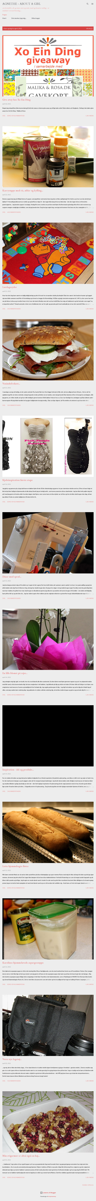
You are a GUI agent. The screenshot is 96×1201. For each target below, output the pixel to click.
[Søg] (87, 3)
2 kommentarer (14, 309)
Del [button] (3, 116)
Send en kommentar (16, 116)
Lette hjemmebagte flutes (15, 866)
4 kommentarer (14, 212)
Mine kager (36, 18)
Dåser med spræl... (11, 576)
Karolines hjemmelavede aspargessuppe (23, 962)
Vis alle (89, 28)
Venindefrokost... (11, 383)
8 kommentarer (14, 1081)
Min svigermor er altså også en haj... (21, 1155)
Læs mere (90, 116)
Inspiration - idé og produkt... (18, 769)
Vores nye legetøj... (12, 1059)
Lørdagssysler (9, 287)
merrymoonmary (52, 1196)
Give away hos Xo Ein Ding (16, 99)
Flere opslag (88, 1185)
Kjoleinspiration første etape (17, 480)
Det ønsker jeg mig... (19, 18)
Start (4, 18)
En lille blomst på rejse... (14, 673)
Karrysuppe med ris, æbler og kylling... (22, 190)
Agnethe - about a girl (21, 4)
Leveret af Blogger (48, 1193)
